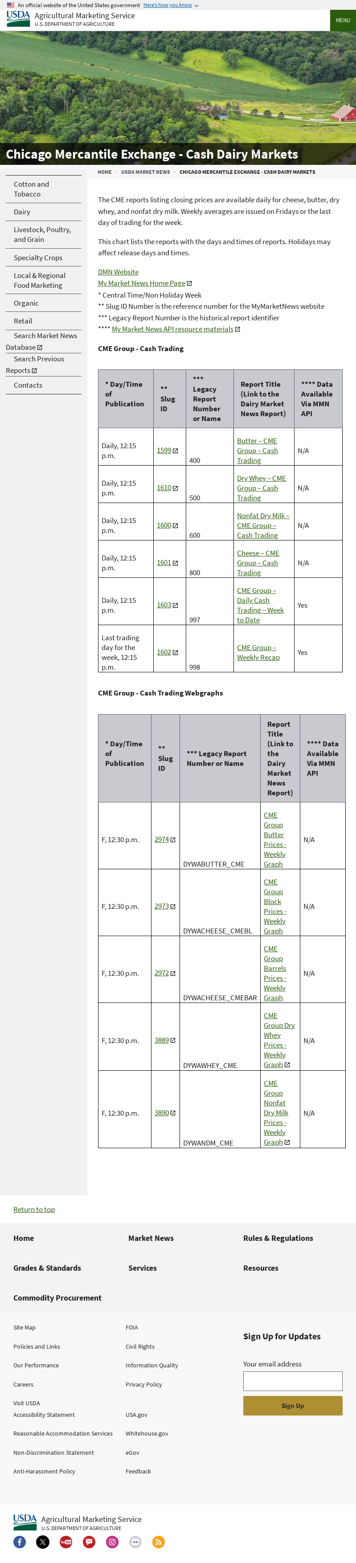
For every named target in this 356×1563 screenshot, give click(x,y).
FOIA (132, 1327)
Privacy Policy (144, 1384)
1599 (164, 450)
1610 (164, 487)
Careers (23, 1384)
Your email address (272, 1364)
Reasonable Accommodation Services (63, 1433)
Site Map (24, 1327)
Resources (260, 1268)
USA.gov (136, 1415)
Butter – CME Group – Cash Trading (257, 450)
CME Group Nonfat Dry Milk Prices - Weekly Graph (276, 1112)
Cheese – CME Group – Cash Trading (258, 562)
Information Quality (152, 1365)
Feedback (138, 1471)
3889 (162, 1040)
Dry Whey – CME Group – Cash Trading (261, 488)
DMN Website (118, 272)
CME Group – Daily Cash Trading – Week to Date (260, 605)
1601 (164, 562)
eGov (132, 1452)
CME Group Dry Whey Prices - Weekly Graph (279, 1040)
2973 (162, 906)
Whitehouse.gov (147, 1433)
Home (105, 171)
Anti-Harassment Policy (44, 1471)
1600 (164, 525)
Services (142, 1268)
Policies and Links (36, 1346)
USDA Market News (145, 171)
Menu (343, 20)
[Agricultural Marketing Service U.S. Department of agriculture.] (77, 1523)
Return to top (34, 1209)
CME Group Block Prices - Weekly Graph (275, 906)
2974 (162, 839)
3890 (162, 1112)
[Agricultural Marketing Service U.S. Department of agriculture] (71, 19)
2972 (162, 973)
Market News (151, 1238)
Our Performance (36, 1365)
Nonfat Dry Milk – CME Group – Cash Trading (263, 525)
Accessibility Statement (44, 1415)
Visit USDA (26, 1403)
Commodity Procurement (57, 1298)
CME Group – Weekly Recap (258, 652)
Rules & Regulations (278, 1238)
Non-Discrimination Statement (53, 1452)
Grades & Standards (47, 1268)
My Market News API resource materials (172, 329)
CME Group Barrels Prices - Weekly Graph (275, 973)
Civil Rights (140, 1346)
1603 (164, 605)
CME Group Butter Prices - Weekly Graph (275, 839)
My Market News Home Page (141, 283)
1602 (164, 652)
